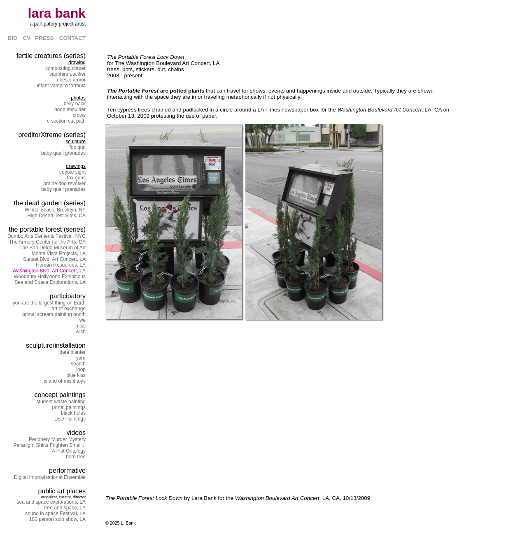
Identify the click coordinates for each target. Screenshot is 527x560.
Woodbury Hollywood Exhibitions (50, 276)
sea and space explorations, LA (51, 502)
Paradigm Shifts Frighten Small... (50, 445)
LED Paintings (70, 419)
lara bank (57, 13)
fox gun (78, 147)
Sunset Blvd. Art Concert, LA (54, 259)
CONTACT (72, 38)
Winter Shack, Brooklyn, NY (55, 210)
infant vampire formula (61, 85)
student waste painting (61, 401)
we (82, 320)
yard (81, 358)
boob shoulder (70, 109)
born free (76, 457)
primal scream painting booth (54, 314)
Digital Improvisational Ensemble (50, 477)
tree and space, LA (65, 508)
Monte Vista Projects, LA (59, 253)
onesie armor (71, 80)
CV (29, 38)
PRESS (44, 38)
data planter (73, 352)
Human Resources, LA (61, 265)
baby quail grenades (63, 153)
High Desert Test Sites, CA (56, 215)
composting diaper (65, 68)
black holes (73, 413)
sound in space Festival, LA (55, 513)
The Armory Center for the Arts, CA (47, 242)
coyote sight (72, 172)
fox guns (76, 178)
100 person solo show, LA (57, 519)
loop (81, 369)
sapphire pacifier (67, 74)
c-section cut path (66, 121)
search (78, 364)
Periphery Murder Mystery (57, 439)
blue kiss (76, 375)
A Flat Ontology (69, 451)
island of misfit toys (65, 381)
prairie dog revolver (64, 183)
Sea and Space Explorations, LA (50, 282)
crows (79, 115)
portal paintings (69, 407)
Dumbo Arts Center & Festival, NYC (46, 236)
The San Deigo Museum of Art (52, 248)
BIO (13, 38)
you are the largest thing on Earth (49, 303)
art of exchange (68, 308)
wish (81, 332)
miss (80, 326)
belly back (75, 104)
